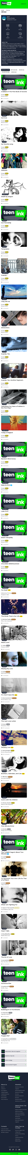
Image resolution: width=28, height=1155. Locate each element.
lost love (4, 118)
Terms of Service (4, 1099)
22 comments (5, 780)
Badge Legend (18, 1140)
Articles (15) (14, 69)
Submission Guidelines (19, 1113)
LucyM (4, 857)
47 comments (5, 806)
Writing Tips (17, 1116)
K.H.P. (4, 883)
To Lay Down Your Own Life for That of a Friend (14, 879)
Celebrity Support (4, 1092)
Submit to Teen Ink (7, 1056)
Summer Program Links (20, 1130)
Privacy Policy (4, 1097)
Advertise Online (18, 1099)
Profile (8, 10)
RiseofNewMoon (7, 934)
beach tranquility (7, 537)
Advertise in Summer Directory (19, 1096)
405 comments (5, 832)
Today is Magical (7, 432)
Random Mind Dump (8, 459)
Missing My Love (7, 668)
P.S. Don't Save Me (7, 695)
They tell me (5, 301)
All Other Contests (5, 1132)
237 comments (5, 728)
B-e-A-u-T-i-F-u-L (7, 593)
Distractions (5, 328)
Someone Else (6, 983)
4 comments (4, 229)
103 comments (5, 964)
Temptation (5, 249)
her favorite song (7, 144)
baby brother (5, 485)
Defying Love (5, 747)
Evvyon (4, 724)
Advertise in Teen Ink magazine (19, 1087)
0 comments (4, 177)
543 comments (5, 754)
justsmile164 (6, 960)
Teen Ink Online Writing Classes (20, 1134)
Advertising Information (20, 1090)
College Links (17, 1132)
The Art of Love (6, 957)
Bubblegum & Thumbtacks (10, 1009)
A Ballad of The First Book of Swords (14, 91)
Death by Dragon (7, 196)
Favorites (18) (5, 72)
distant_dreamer (7, 802)
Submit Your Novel (18, 1111)
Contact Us (3, 1088)
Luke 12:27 (4, 511)
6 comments (4, 98)
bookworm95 (6, 986)
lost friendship (6, 223)
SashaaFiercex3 (6, 1039)
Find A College (6, 1060)
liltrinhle (5, 829)
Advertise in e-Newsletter (20, 1101)
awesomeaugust (7, 750)
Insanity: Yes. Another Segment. (12, 380)
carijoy (4, 645)
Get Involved (17, 1118)
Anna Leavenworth (7, 698)
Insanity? (4, 275)
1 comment (4, 911)
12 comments (5, 597)
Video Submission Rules (20, 1114)
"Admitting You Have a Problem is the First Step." (12, 407)
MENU (23, 4)
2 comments (4, 255)
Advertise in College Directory (19, 1093)
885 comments (5, 649)
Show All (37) (5, 69)
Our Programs (4, 1090)
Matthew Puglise (7, 619)
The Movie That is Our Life (10, 616)
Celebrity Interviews (5, 1094)
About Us (3, 1087)
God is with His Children (9, 800)
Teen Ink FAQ (3, 1095)
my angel (4, 590)
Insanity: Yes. (5, 354)
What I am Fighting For (9, 905)
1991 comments (5, 860)
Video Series (17, 1139)
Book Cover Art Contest (6, 1130)
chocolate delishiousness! (10, 564)
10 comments (5, 282)
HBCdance (5, 776)
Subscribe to (10, 1051)
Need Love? (5, 642)
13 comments (5, 1016)
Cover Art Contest (4, 1128)
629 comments (5, 701)
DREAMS (4, 170)
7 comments (4, 492)
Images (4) (21, 69)
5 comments (4, 151)
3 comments (4, 414)
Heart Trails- (5, 931)
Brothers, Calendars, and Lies (11, 773)
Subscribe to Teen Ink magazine (19, 1121)
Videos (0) (13, 72)
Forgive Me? (5, 1036)
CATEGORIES (14, 1153)
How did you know (7, 826)
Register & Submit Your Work (21, 1109)
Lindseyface (5, 1012)
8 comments (4, 124)
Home (2, 10)
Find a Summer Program (9, 1065)
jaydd (4, 671)
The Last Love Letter (8, 721)
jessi (4, 94)
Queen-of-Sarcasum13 (8, 907)
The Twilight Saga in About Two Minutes (12, 853)
